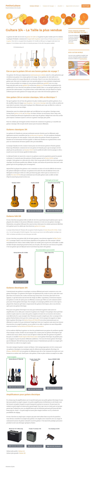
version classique (40, 103)
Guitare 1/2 (21, 451)
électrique (28, 113)
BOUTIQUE (86, 6)
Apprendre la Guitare (72, 6)
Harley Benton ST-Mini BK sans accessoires (30, 326)
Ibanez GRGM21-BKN (13, 351)
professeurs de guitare (36, 135)
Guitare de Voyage (48, 6)
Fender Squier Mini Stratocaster (28, 337)
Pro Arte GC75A (15, 175)
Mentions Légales (10, 466)
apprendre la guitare (34, 39)
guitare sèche (18, 113)
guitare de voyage (40, 226)
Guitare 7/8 (22, 453)
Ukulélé (60, 6)
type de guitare (28, 103)
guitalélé (46, 83)
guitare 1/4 (40, 85)
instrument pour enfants (38, 75)
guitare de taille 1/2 (32, 37)
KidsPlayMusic (83, 58)
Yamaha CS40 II (29, 150)
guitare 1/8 (26, 85)
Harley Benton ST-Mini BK (32, 320)
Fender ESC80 (49, 158)
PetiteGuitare (13, 5)
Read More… (71, 43)
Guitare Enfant (34, 6)
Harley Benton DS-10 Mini (50, 230)
